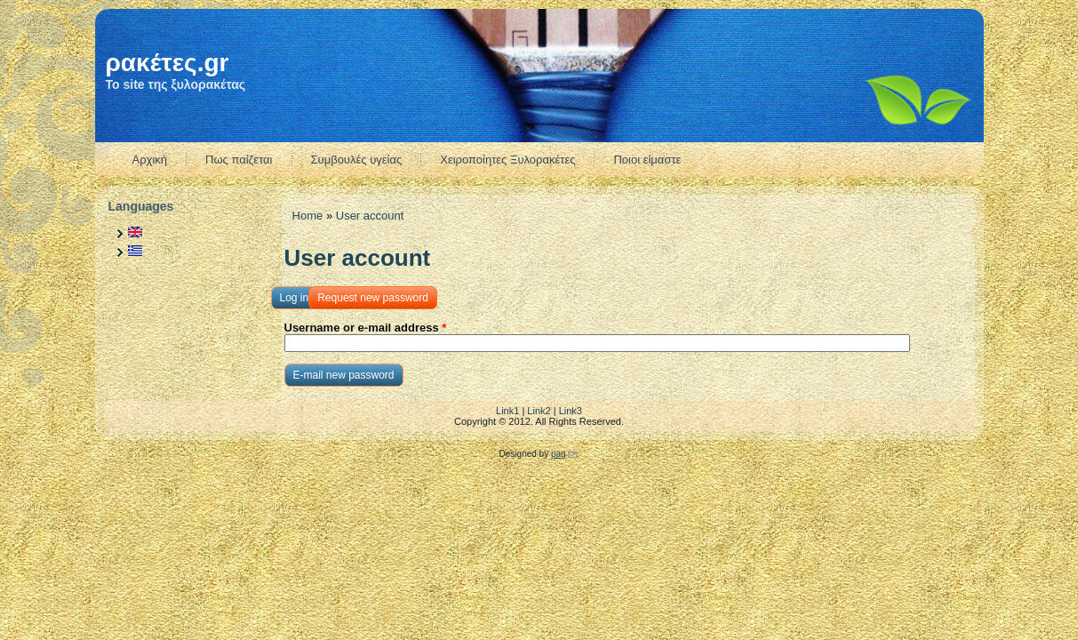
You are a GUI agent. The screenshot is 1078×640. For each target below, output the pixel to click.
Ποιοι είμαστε (647, 159)
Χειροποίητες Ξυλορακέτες (507, 159)
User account (370, 215)
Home (307, 215)
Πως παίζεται (239, 159)
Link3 (570, 410)
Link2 (538, 410)
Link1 (507, 410)
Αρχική (150, 159)
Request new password (377, 295)
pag (564, 454)
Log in (294, 298)
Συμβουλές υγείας (357, 159)
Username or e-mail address (365, 327)
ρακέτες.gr (167, 62)
